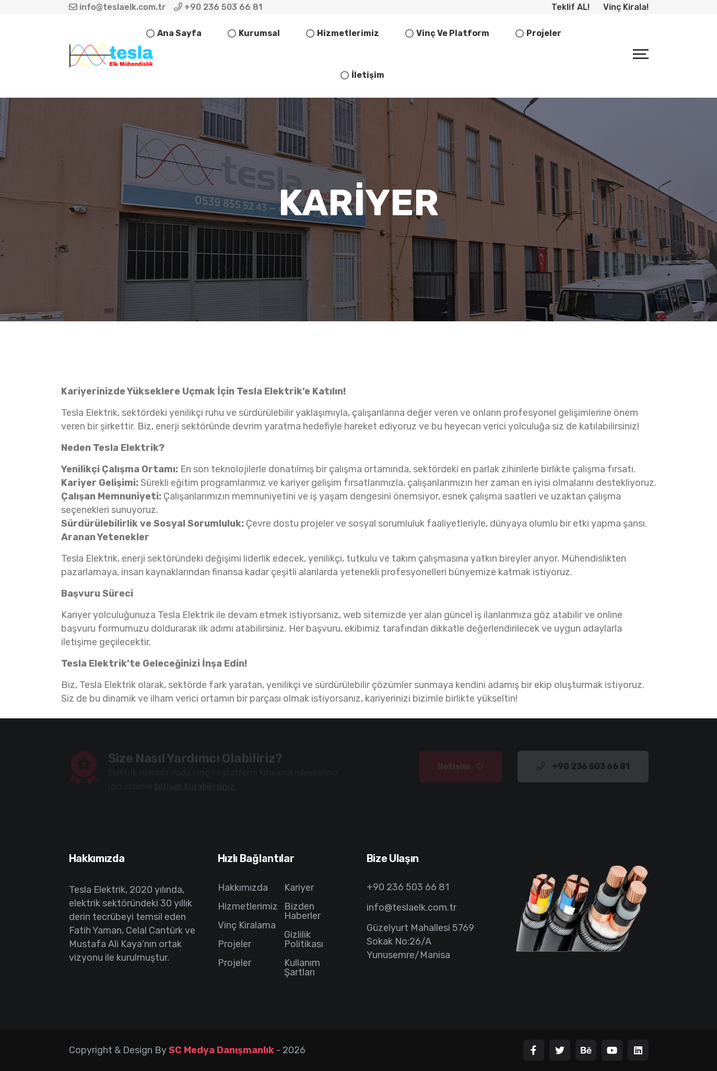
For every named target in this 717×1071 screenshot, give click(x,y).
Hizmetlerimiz (348, 33)
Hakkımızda (243, 887)
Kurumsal (259, 33)
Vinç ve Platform (452, 33)
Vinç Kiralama (247, 925)
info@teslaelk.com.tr (117, 7)
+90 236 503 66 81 (218, 7)
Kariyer (299, 887)
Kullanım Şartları (302, 967)
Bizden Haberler (302, 911)
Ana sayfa (179, 33)
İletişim (367, 75)
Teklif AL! (570, 7)
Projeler (543, 33)
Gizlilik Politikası (303, 939)
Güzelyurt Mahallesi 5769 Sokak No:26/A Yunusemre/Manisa (420, 941)
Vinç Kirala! (626, 7)
